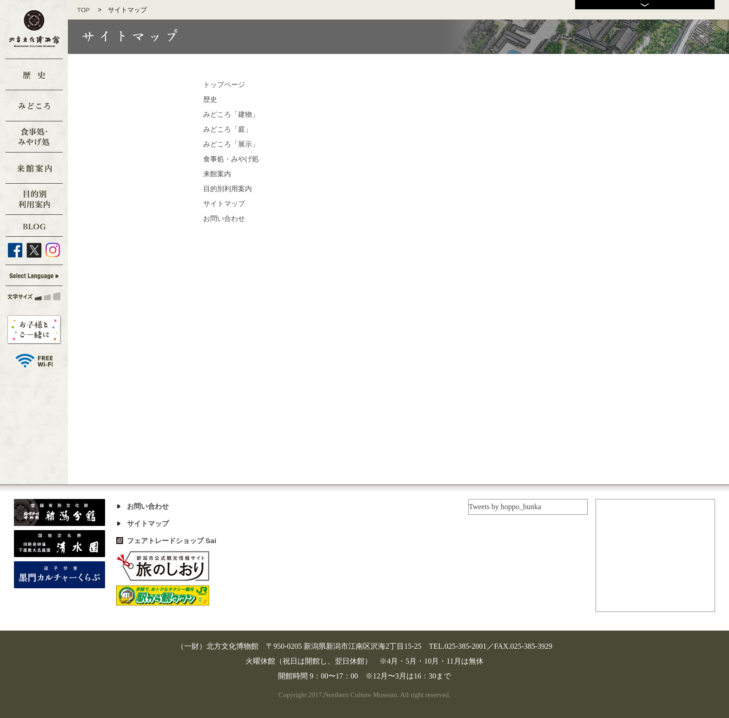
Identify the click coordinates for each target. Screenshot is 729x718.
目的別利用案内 (229, 189)
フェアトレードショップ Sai (174, 541)
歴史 (210, 99)
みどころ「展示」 (233, 144)
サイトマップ (225, 203)
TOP (86, 10)
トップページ (225, 84)
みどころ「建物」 (233, 114)
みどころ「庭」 (229, 129)
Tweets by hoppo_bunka (505, 507)
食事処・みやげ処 (233, 159)
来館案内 (218, 174)
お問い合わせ (225, 218)
